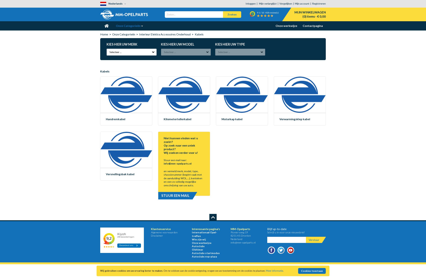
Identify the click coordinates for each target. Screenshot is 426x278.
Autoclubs (198, 246)
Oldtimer (197, 249)
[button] (113, 4)
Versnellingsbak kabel (120, 174)
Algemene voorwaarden (164, 232)
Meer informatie (274, 270)
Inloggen (251, 3)
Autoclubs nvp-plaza (204, 256)
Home (104, 34)
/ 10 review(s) (265, 12)
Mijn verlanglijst (268, 3)
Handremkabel (115, 119)
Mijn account (302, 3)
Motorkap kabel (232, 119)
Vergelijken (285, 3)
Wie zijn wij (199, 239)
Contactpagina (313, 25)
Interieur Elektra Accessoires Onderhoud (165, 34)
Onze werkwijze (286, 25)
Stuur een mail (175, 195)
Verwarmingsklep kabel (294, 119)
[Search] (232, 14)
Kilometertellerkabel (177, 119)
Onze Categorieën (128, 25)
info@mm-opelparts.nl (178, 163)
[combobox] (203, 14)
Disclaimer (157, 235)
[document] (213, 270)
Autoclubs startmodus (206, 253)
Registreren (319, 3)
